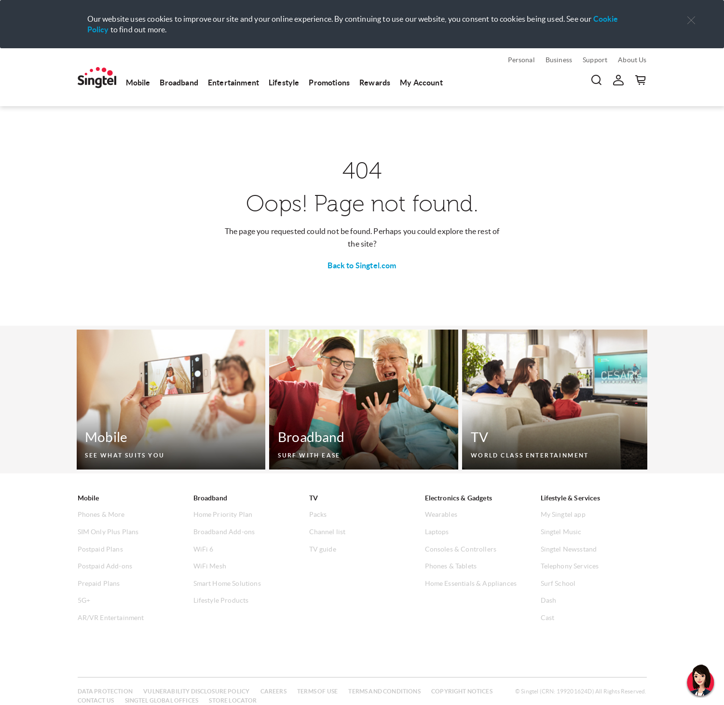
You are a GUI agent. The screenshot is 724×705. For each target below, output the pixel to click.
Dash (549, 600)
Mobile (138, 82)
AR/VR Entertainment (111, 618)
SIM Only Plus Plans (108, 532)
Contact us (96, 700)
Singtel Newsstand (569, 549)
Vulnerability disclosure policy (196, 691)
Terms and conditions (384, 691)
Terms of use (317, 691)
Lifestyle (284, 82)
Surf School (558, 583)
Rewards (374, 82)
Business (559, 60)
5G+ (84, 600)
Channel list (327, 532)
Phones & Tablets (451, 566)
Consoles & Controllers (461, 549)
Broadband (179, 82)
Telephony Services (570, 566)
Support (595, 60)
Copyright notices (461, 691)
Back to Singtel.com (362, 265)
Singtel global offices (162, 700)
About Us (632, 60)
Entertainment (233, 82)
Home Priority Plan (223, 514)
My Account (421, 82)
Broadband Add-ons (224, 532)
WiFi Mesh (209, 566)
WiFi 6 (203, 549)
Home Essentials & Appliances (471, 583)
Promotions (329, 82)
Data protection (105, 691)
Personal (521, 60)
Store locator (233, 700)
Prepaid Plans (99, 583)
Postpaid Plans (100, 549)
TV (313, 498)
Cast (548, 618)
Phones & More (101, 514)
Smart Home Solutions (227, 583)
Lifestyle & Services (570, 498)
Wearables (441, 514)
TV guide (322, 549)
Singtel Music (561, 532)
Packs (318, 514)
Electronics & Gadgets (458, 498)
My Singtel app (563, 514)
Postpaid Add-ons (105, 566)
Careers (273, 691)
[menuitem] (97, 77)
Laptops (437, 532)
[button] (691, 20)
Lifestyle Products (221, 600)
